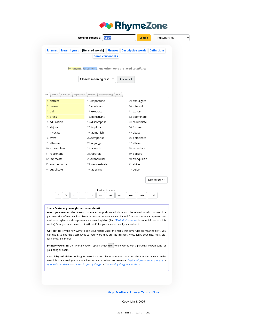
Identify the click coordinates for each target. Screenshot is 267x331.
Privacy (135, 292)
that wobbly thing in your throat (123, 264)
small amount (155, 260)
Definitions (157, 50)
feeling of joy (135, 260)
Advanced (126, 79)
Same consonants (106, 56)
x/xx (131, 195)
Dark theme (143, 312)
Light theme (124, 312)
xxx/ (152, 195)
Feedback (121, 292)
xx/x (142, 195)
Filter (110, 245)
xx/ (110, 195)
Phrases (112, 50)
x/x (100, 195)
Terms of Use (150, 292)
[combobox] (97, 79)
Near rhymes (70, 50)
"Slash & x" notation (125, 220)
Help (111, 292)
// (82, 195)
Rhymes (52, 50)
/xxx (120, 195)
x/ (74, 195)
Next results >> (156, 179)
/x (66, 195)
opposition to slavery (59, 264)
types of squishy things (88, 264)
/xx (91, 195)
